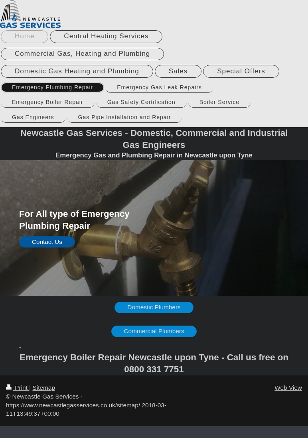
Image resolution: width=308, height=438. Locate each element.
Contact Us (47, 241)
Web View (288, 387)
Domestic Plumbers (153, 307)
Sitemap (43, 387)
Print (17, 387)
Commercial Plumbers (154, 331)
